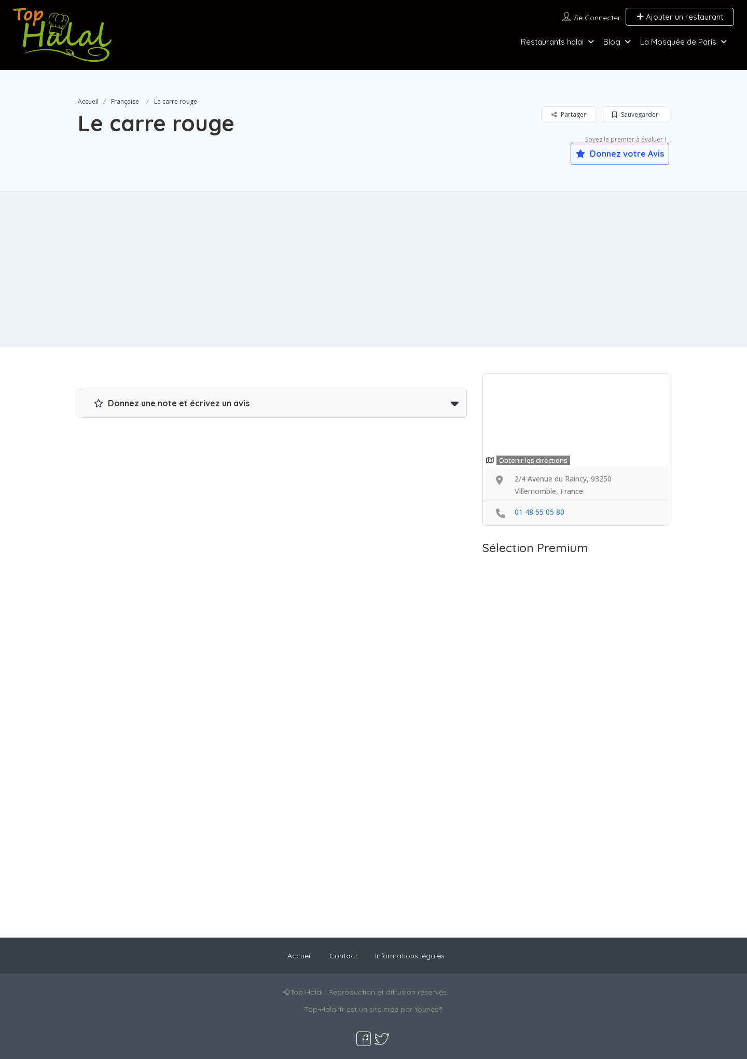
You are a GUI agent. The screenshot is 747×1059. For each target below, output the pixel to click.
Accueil (88, 101)
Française (125, 101)
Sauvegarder (635, 114)
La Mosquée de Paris (678, 42)
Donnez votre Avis (620, 153)
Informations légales (410, 955)
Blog (611, 42)
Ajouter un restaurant (680, 17)
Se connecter (597, 17)
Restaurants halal (552, 42)
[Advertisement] (373, 269)
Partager (568, 114)
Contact (343, 955)
